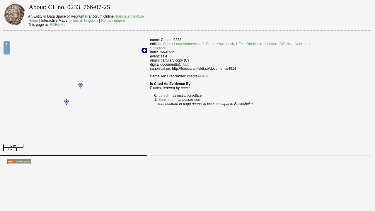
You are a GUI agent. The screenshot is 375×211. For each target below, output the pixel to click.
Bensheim (166, 100)
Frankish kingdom (83, 20)
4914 (204, 76)
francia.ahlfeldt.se (130, 16)
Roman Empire (113, 20)
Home (33, 20)
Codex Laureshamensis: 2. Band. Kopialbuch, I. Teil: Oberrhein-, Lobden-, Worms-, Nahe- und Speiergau (230, 46)
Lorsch (163, 95)
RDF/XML (57, 25)
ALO (186, 64)
